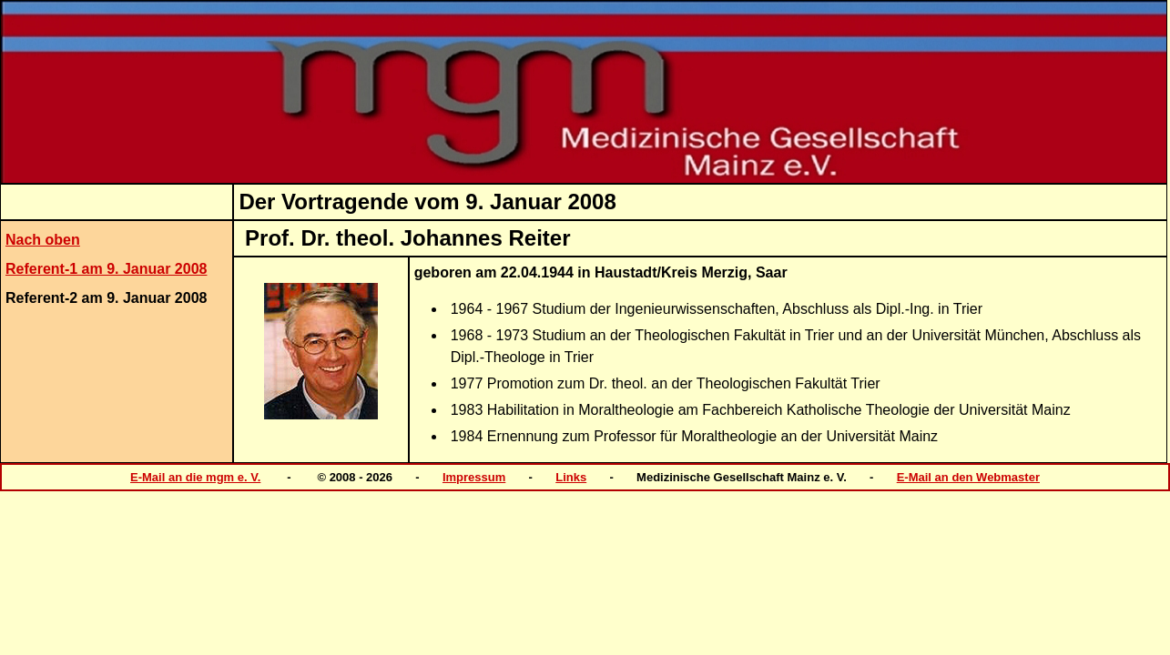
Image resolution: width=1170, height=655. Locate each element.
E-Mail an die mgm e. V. (195, 477)
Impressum (474, 477)
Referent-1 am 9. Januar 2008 (106, 269)
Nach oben (42, 239)
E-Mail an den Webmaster (968, 477)
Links (570, 477)
